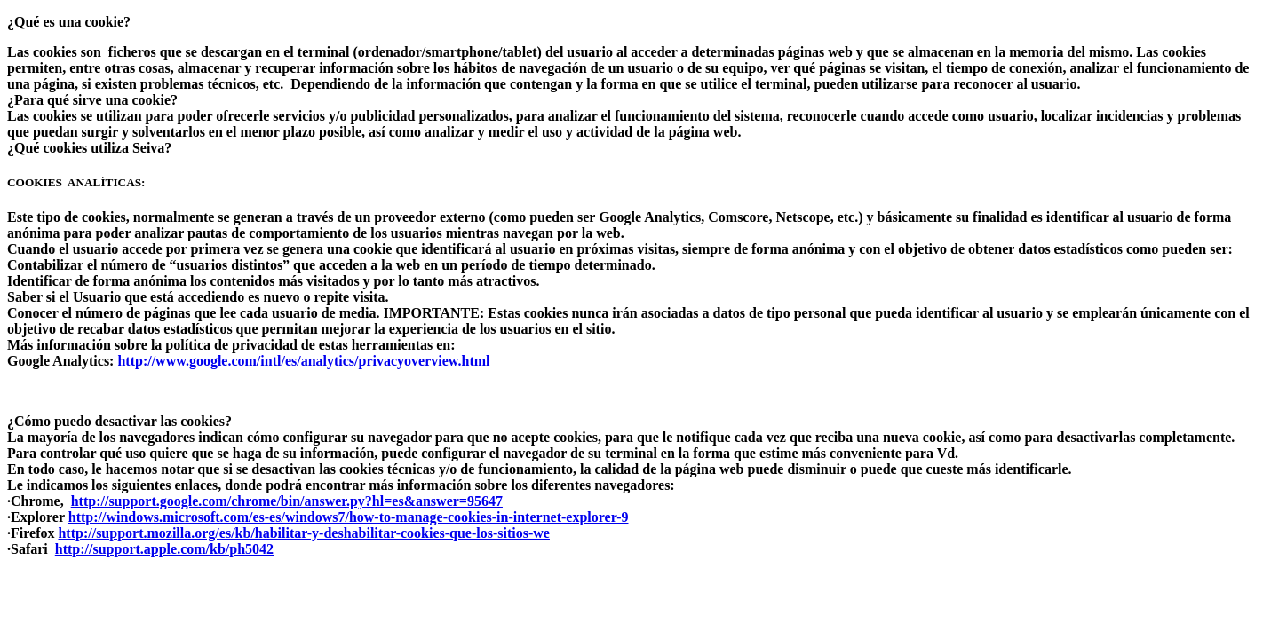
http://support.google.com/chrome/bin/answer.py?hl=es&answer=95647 (287, 501)
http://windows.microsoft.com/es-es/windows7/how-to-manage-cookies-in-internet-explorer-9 (348, 517)
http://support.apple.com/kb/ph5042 (164, 548)
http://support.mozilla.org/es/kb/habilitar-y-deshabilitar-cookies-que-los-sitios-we (303, 532)
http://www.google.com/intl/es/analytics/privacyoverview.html (303, 360)
